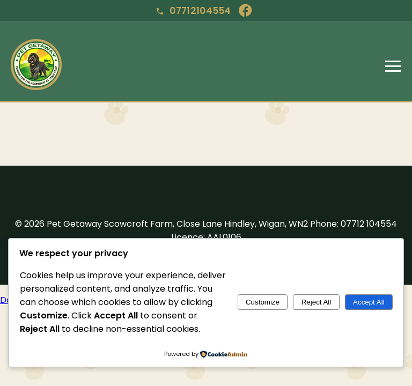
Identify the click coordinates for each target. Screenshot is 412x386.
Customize (262, 302)
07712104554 (193, 10)
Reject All (316, 302)
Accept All (369, 302)
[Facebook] (247, 10)
